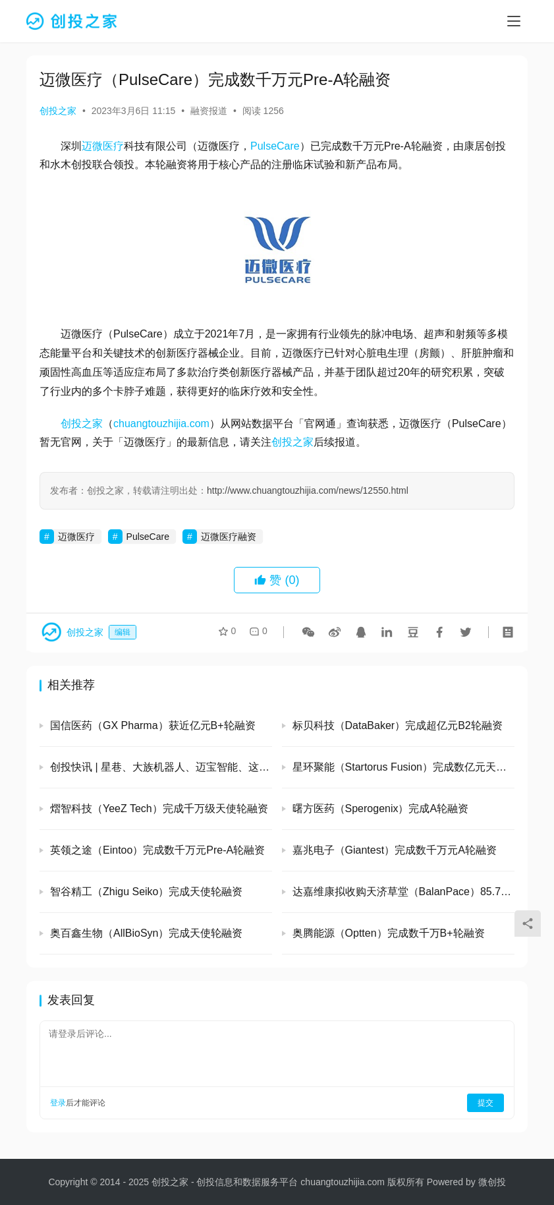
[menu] (514, 21)
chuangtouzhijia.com (161, 423)
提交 (485, 1102)
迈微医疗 (103, 146)
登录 (58, 1102)
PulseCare (275, 146)
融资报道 (208, 110)
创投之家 (58, 110)
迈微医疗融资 (228, 536)
